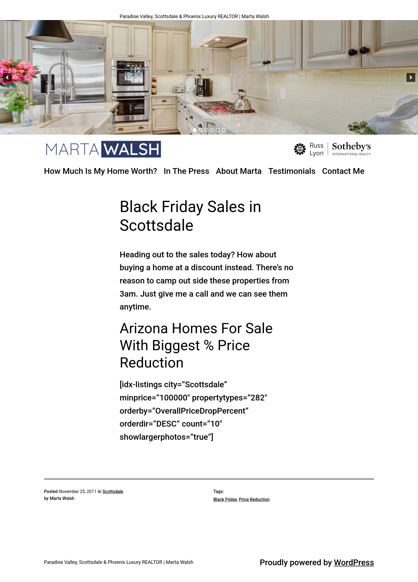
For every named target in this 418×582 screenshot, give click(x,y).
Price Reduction (254, 499)
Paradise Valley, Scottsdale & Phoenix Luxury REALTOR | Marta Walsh (194, 16)
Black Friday (225, 499)
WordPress (354, 562)
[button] (7, 77)
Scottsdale (113, 491)
